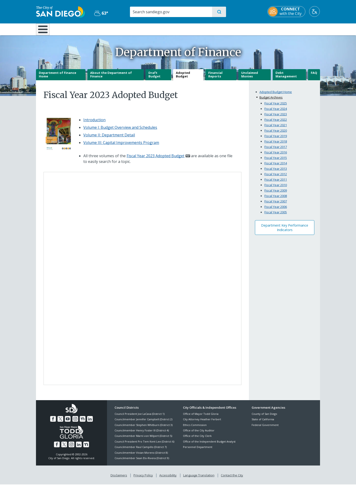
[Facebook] (53, 422)
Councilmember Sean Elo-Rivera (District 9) (142, 461)
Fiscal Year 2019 (275, 139)
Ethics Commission (195, 428)
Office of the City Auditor (198, 433)
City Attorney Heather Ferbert (202, 423)
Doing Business (161, 29)
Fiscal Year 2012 (275, 177)
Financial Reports (215, 78)
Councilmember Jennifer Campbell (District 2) (143, 423)
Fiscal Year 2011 (275, 183)
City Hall (297, 29)
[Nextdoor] (82, 422)
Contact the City (232, 479)
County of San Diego (264, 417)
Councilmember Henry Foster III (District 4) (142, 433)
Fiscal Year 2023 (275, 117)
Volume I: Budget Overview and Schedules (120, 130)
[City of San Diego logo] (60, 11)
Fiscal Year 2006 (275, 210)
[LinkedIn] (90, 422)
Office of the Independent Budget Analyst (209, 445)
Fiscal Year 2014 (275, 166)
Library (204, 29)
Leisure (76, 29)
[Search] (171, 12)
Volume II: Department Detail (109, 138)
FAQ (314, 76)
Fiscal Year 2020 (275, 134)
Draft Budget (154, 78)
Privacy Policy (143, 479)
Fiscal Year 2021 (275, 128)
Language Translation (198, 479)
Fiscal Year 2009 (275, 194)
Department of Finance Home (57, 78)
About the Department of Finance (111, 78)
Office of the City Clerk (197, 439)
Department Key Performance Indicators (284, 230)
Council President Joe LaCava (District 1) (140, 417)
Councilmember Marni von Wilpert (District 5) (143, 439)
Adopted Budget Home (275, 95)
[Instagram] (75, 422)
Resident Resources (119, 29)
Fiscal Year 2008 (275, 199)
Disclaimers (119, 479)
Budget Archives (271, 101)
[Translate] (314, 11)
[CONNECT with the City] (287, 11)
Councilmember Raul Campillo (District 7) (141, 450)
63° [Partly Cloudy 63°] (101, 13)
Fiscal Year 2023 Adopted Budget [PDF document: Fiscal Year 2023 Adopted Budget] (155, 159)
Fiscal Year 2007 (275, 204)
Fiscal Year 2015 (275, 161)
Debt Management (286, 78)
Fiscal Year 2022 (275, 123)
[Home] (45, 31)
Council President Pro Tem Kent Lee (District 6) (144, 445)
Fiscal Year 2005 (275, 215)
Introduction (94, 123)
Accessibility (168, 479)
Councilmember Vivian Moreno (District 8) (141, 456)
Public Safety (251, 29)
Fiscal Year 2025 (275, 106)
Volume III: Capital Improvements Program (121, 145)
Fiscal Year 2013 (275, 172)
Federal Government (265, 428)
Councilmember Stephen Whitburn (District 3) (144, 428)
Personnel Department (197, 450)
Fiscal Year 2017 (275, 150)
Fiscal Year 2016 (275, 155)
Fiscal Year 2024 (275, 112)
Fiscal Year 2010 (275, 188)
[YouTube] (68, 422)
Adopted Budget (183, 78)
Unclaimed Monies (249, 78)
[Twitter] (60, 422)
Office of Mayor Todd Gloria (200, 417)
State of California (263, 423)
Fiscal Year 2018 (275, 145)
